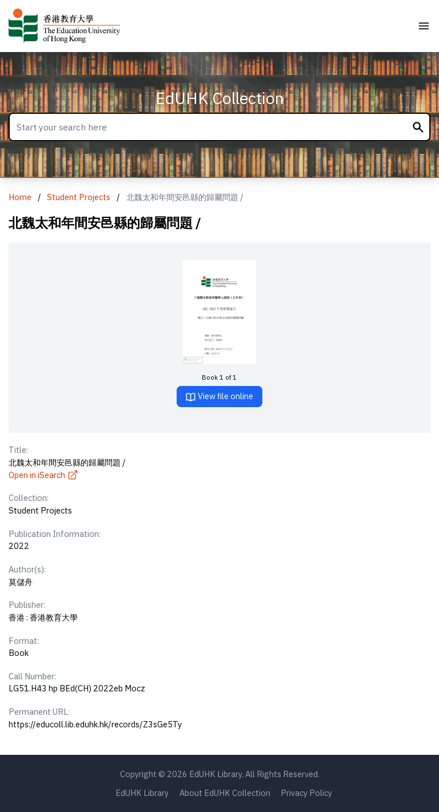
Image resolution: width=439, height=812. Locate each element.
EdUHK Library (142, 792)
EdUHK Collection (219, 98)
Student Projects (78, 197)
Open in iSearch (43, 474)
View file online (219, 397)
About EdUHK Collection (224, 792)
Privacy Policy (306, 792)
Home (20, 197)
